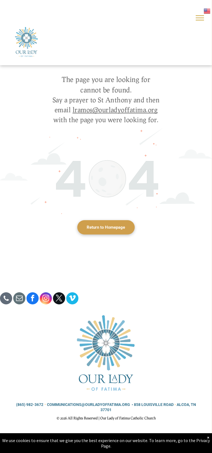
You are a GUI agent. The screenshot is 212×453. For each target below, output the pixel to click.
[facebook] (32, 299)
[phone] (6, 299)
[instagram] (46, 299)
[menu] (200, 18)
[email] (19, 299)
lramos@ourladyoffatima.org (115, 110)
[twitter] (59, 299)
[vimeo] (72, 299)
